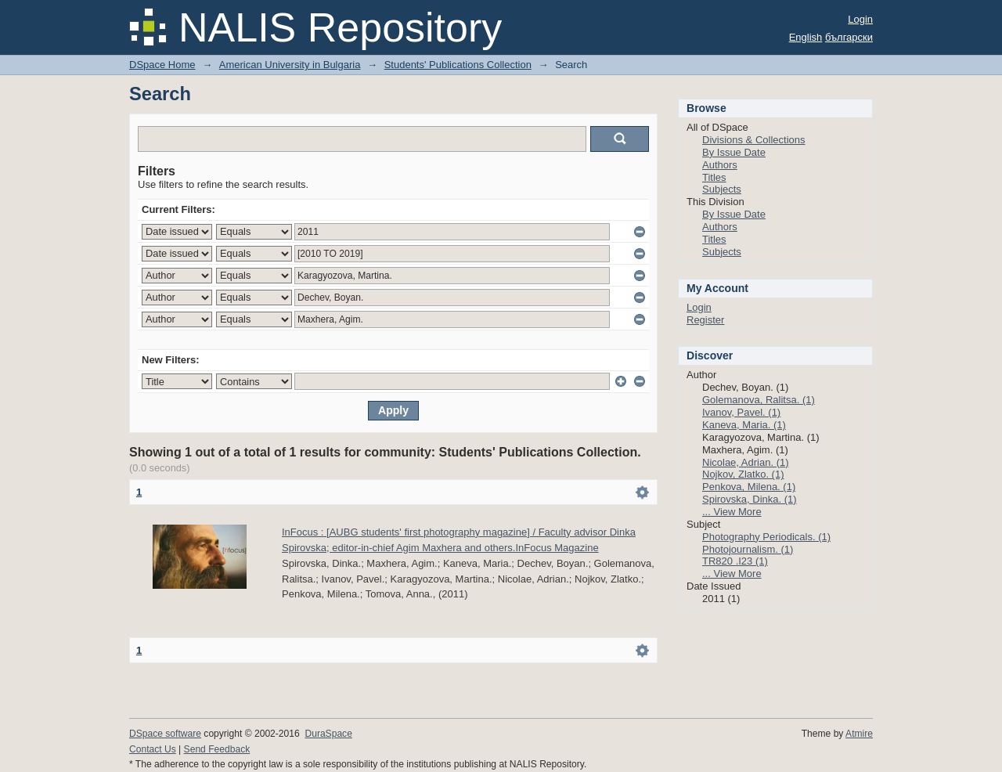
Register (705, 320)
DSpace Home (162, 64)
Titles (714, 177)
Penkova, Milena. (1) (748, 486)
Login (860, 19)
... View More (732, 512)
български (849, 37)
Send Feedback (217, 749)
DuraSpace (328, 733)
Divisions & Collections (754, 140)
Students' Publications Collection (458, 64)
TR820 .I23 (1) (735, 561)
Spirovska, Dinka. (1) (749, 499)
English (806, 37)
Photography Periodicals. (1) (766, 537)
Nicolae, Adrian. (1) (745, 462)
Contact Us (152, 749)
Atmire (859, 733)
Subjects (721, 189)
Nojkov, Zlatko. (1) (743, 474)
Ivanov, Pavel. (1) (741, 412)
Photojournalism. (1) (747, 549)
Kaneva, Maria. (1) (744, 425)
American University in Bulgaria (290, 64)
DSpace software (165, 733)
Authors (719, 165)
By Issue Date (734, 152)
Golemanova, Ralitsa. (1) (758, 400)
